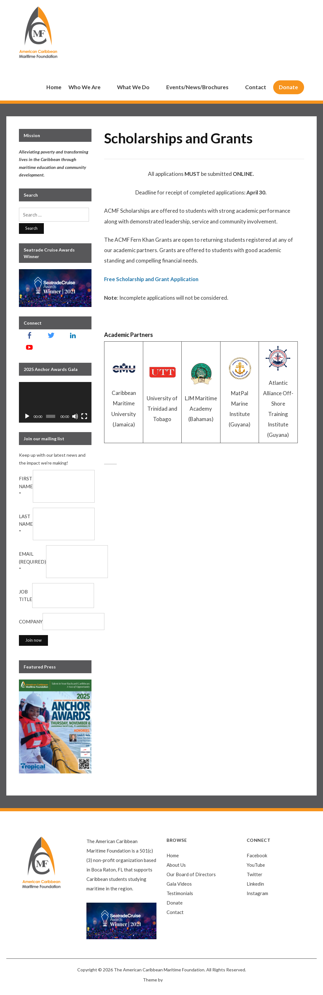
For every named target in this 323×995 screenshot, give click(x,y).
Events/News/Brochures (197, 87)
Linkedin (255, 884)
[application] (55, 402)
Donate (288, 87)
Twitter (254, 874)
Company (31, 621)
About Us (176, 865)
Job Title (25, 595)
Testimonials (180, 893)
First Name (26, 486)
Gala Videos (179, 884)
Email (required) (32, 561)
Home (54, 87)
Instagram (257, 893)
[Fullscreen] (84, 416)
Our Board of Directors (191, 874)
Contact (255, 87)
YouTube (256, 865)
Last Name (26, 524)
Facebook (257, 855)
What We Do (133, 87)
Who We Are (84, 87)
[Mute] (75, 416)
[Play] (27, 416)
